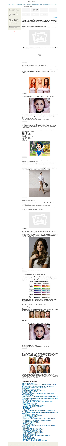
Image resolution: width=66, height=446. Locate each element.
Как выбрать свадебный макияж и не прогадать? (30, 416)
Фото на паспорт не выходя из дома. (28, 437)
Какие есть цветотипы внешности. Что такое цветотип (34, 65)
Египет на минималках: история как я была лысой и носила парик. (33, 428)
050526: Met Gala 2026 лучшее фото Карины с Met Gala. (31, 389)
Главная (9, 4)
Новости (13, 4)
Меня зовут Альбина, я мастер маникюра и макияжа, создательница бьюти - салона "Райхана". (38, 401)
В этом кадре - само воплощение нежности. (29, 383)
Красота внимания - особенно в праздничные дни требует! (32, 430)
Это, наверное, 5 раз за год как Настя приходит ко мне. (31, 433)
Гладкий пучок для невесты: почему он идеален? (30, 414)
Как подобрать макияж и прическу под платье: (30, 403)
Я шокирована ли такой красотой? (28, 423)
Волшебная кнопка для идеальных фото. (29, 438)
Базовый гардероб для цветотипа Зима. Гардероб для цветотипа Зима (38, 96)
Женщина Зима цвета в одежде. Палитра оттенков (33, 274)
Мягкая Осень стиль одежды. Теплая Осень (32, 19)
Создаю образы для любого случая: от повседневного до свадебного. (34, 405)
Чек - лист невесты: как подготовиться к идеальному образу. (32, 400)
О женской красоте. (26, 409)
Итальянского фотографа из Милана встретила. (30, 421)
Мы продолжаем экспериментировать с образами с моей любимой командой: (34, 387)
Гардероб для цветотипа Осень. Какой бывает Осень (34, 351)
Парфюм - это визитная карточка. (14, 10)
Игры (52, 4)
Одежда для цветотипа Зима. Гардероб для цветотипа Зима (35, 323)
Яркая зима (26, 14)
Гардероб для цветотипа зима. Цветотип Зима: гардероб (34, 124)
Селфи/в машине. (25, 402)
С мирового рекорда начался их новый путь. (30, 434)
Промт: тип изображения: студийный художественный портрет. (32, 415)
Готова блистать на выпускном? (27, 392)
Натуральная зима (44, 14)
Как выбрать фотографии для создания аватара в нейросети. (32, 431)
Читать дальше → (24, 62)
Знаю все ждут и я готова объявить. (28, 417)
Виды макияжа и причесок (21, 4)
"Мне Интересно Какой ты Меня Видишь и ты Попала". (31, 422)
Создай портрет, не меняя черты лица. (29, 424)
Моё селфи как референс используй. (28, 395)
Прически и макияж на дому (44, 4)
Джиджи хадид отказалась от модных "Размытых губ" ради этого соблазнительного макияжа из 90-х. (38, 386)
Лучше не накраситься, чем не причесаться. (30, 404)
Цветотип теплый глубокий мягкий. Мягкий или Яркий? (34, 304)
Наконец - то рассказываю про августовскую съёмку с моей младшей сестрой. (35, 440)
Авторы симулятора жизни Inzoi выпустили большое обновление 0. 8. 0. (33, 390)
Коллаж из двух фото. (25, 388)
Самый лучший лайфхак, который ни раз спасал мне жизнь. (32, 439)
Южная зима (35, 14)
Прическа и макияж (33, 1)
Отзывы (55, 4)
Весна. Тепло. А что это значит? (28, 407)
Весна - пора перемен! (26, 408)
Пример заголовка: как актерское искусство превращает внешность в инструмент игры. (36, 435)
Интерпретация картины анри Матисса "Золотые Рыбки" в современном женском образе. (37, 420)
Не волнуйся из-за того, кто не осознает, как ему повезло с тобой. (33, 406)
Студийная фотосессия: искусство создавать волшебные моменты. (33, 432)
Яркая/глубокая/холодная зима (35, 10)
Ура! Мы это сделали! (26, 427)
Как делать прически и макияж (33, 4)
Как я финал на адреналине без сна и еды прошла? (30, 391)
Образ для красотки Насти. (27, 436)
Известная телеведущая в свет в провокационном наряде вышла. (33, 429)
